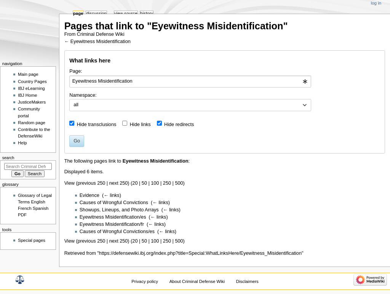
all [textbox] (76, 104)
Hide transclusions (97, 124)
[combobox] (190, 81)
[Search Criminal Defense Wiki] (28, 166)
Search (8, 157)
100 (155, 183)
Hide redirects (179, 124)
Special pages (31, 240)
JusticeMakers (32, 102)
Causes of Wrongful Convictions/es (117, 231)
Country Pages (32, 81)
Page (78, 13)
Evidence (89, 195)
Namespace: (82, 95)
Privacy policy (144, 281)
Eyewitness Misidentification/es (113, 217)
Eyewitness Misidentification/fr (112, 224)
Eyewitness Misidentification (100, 41)
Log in (376, 3)
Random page (31, 122)
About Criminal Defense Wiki (197, 281)
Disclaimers (247, 281)
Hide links (140, 124)
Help (22, 143)
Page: (75, 71)
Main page (28, 74)
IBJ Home (27, 95)
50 (144, 183)
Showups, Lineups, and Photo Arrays (119, 210)
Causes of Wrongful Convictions (114, 202)
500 (179, 183)
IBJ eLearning (31, 88)
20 (134, 183)
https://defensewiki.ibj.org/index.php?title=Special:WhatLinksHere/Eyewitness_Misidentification (200, 253)
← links (112, 195)
